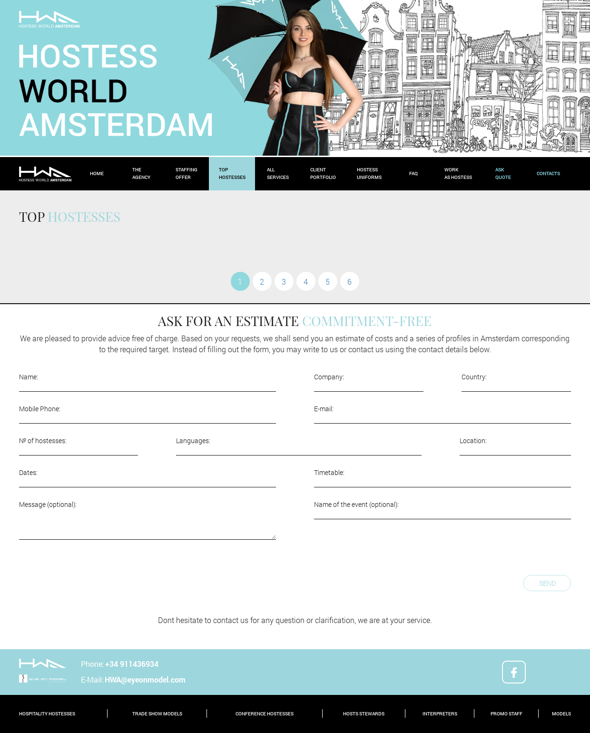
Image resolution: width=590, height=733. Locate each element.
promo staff (506, 714)
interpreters (440, 714)
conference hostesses (265, 714)
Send (547, 583)
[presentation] (91, 572)
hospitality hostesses (47, 714)
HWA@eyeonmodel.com (145, 679)
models (561, 714)
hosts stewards (363, 714)
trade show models (157, 714)
